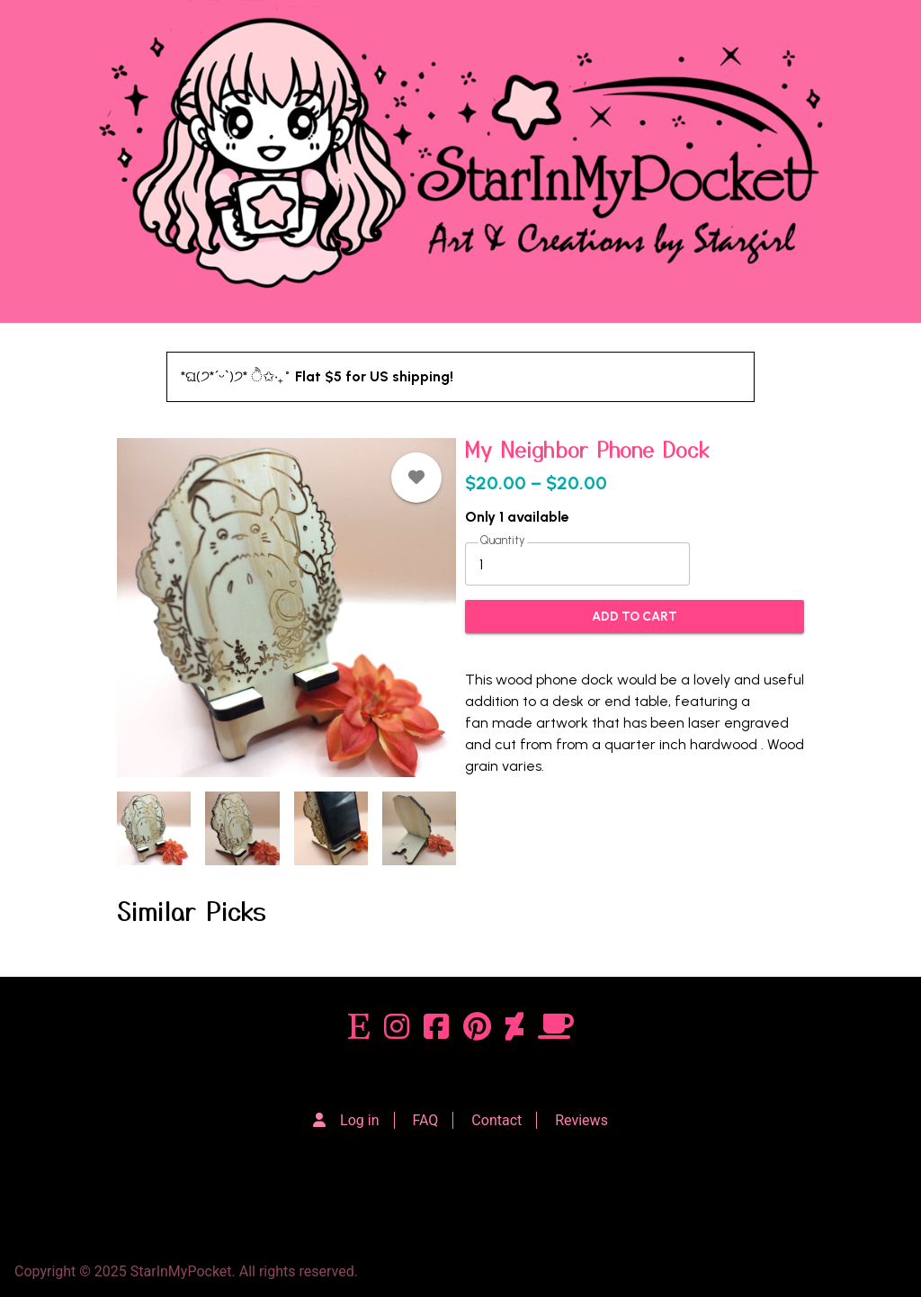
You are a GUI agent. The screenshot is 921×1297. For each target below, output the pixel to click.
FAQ (426, 1120)
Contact (496, 1120)
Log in (359, 1120)
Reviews (581, 1120)
